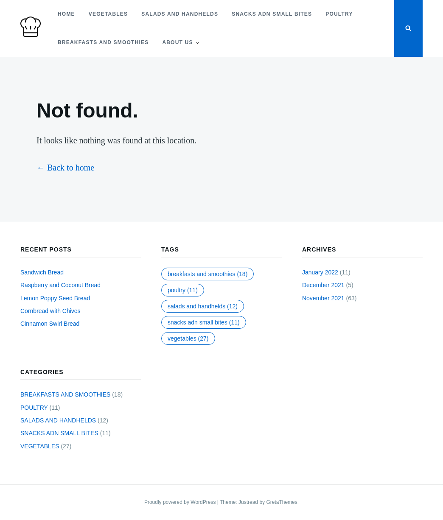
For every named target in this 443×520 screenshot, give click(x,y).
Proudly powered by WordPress (180, 502)
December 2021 (323, 285)
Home (66, 14)
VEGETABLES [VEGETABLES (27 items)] (188, 338)
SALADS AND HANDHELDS (179, 14)
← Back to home (65, 167)
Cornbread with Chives (50, 311)
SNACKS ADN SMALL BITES (272, 14)
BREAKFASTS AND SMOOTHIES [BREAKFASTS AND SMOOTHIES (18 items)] (207, 274)
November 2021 (323, 298)
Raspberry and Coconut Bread (60, 285)
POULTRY (339, 14)
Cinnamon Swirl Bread (49, 323)
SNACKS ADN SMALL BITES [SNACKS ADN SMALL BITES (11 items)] (204, 322)
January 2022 (320, 272)
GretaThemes (281, 502)
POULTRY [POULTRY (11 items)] (183, 290)
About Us (177, 42)
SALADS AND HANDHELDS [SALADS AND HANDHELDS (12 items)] (203, 306)
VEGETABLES (108, 14)
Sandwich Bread (42, 272)
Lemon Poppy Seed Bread (55, 298)
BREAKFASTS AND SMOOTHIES (103, 42)
